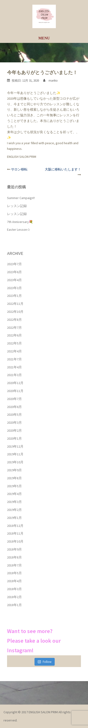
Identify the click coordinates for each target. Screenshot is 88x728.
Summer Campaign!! (21, 198)
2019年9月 (14, 470)
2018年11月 (15, 533)
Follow (44, 662)
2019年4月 (14, 494)
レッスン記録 (17, 206)
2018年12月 (15, 526)
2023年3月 (14, 288)
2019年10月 (15, 462)
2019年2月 (14, 510)
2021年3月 (14, 375)
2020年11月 (15, 391)
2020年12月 (15, 383)
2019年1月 (14, 518)
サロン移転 (19, 169)
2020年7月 (14, 399)
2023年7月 (14, 264)
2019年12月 (15, 446)
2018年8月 (14, 557)
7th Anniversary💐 (20, 222)
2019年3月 (14, 502)
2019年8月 (14, 478)
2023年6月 (14, 272)
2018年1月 (14, 605)
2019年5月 (14, 486)
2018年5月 (14, 573)
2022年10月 (15, 311)
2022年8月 (14, 319)
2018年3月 (14, 589)
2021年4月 (14, 367)
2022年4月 (14, 351)
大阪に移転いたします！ (63, 169)
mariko (53, 81)
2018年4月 (14, 581)
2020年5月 (14, 414)
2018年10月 (15, 541)
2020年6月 (14, 407)
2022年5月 (14, 343)
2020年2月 (14, 430)
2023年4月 (14, 280)
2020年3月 (14, 422)
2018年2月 (14, 597)
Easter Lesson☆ (18, 229)
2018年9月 (14, 549)
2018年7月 (14, 565)
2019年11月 (15, 454)
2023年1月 (14, 296)
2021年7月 (14, 359)
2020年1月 (14, 438)
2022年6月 (14, 335)
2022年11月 (15, 304)
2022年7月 (14, 327)
